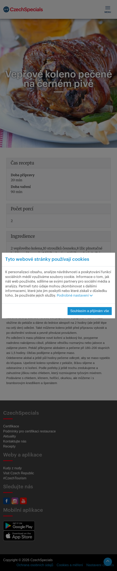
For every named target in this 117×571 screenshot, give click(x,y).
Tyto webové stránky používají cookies (47, 259)
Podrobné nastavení (75, 295)
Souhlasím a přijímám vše (89, 311)
